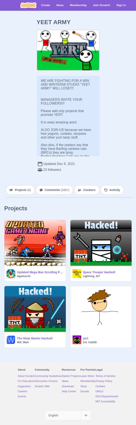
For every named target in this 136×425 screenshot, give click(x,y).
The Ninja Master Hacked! (35, 338)
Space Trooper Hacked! (99, 272)
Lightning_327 (91, 276)
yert (85, 338)
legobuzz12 (24, 276)
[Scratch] (28, 5)
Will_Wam (23, 342)
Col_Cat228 (90, 342)
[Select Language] (68, 415)
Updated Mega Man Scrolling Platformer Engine (40, 272)
